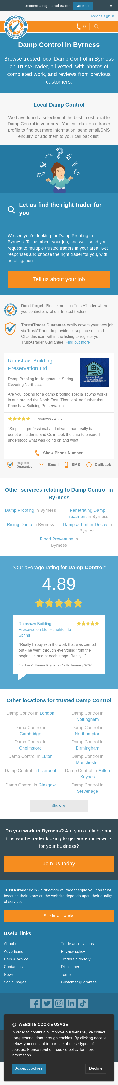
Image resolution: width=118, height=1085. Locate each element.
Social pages (15, 982)
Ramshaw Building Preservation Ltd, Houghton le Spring (45, 629)
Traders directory (76, 959)
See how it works (59, 916)
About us (11, 944)
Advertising (13, 951)
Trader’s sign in (101, 16)
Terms (66, 974)
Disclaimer (70, 967)
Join (83, 6)
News (9, 974)
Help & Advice (16, 959)
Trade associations (77, 944)
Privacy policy (73, 951)
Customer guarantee (79, 982)
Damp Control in (30, 713)
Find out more (78, 342)
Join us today (59, 864)
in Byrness (30, 510)
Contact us (13, 967)
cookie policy (67, 1049)
